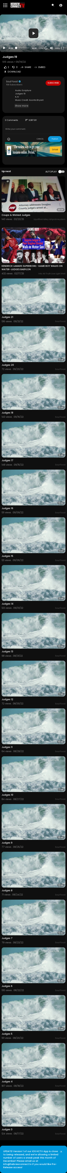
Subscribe (53, 82)
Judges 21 (7, 317)
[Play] (4, 48)
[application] (33, 33)
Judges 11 (7, 747)
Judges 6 (7, 986)
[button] (60, 5)
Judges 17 (7, 460)
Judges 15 (7, 556)
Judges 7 (7, 938)
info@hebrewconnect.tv (17, 1164)
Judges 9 (7, 842)
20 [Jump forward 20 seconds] (46, 48)
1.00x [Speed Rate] (41, 48)
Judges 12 (7, 699)
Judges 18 (7, 412)
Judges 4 (7, 1081)
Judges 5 (7, 1033)
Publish (55, 139)
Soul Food (13, 81)
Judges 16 (7, 508)
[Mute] (51, 48)
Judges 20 (8, 365)
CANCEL (40, 139)
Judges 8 (7, 890)
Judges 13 (7, 651)
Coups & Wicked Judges (16, 215)
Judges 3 (7, 1129)
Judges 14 (7, 603)
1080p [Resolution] (57, 48)
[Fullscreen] (62, 48)
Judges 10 (7, 794)
